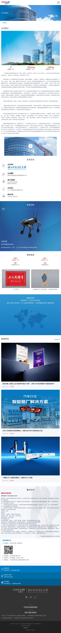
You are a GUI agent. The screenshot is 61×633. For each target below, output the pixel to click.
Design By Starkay (30, 630)
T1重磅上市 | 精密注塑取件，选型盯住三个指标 (17, 477)
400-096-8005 (30, 612)
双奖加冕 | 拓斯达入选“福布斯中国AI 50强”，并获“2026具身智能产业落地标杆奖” (28, 384)
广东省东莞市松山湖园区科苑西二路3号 (36, 615)
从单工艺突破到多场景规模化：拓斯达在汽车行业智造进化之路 (22, 430)
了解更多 (56, 339)
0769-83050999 (30, 607)
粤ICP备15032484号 (26, 625)
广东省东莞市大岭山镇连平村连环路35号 (23, 618)
